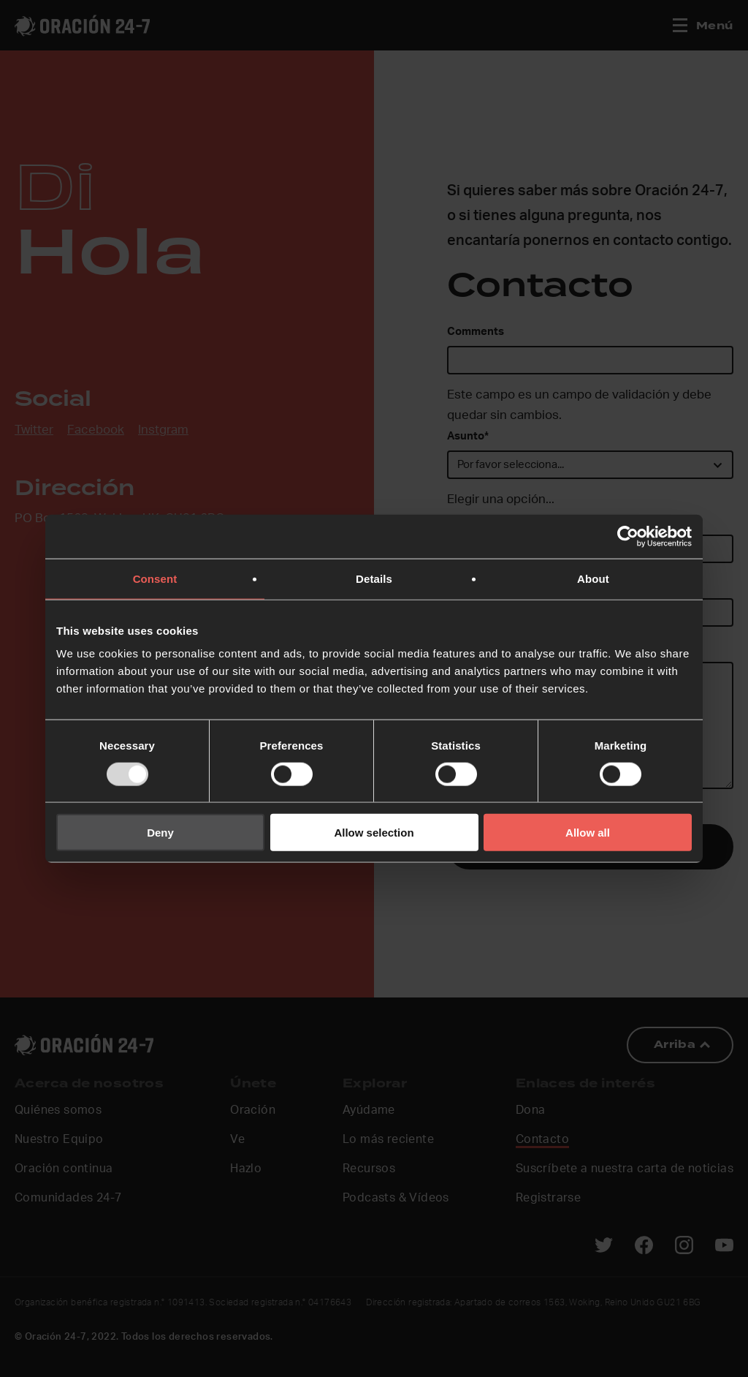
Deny (160, 832)
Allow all (587, 832)
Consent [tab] (155, 578)
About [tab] (593, 578)
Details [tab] (374, 578)
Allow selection (373, 832)
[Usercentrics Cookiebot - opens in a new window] (628, 536)
